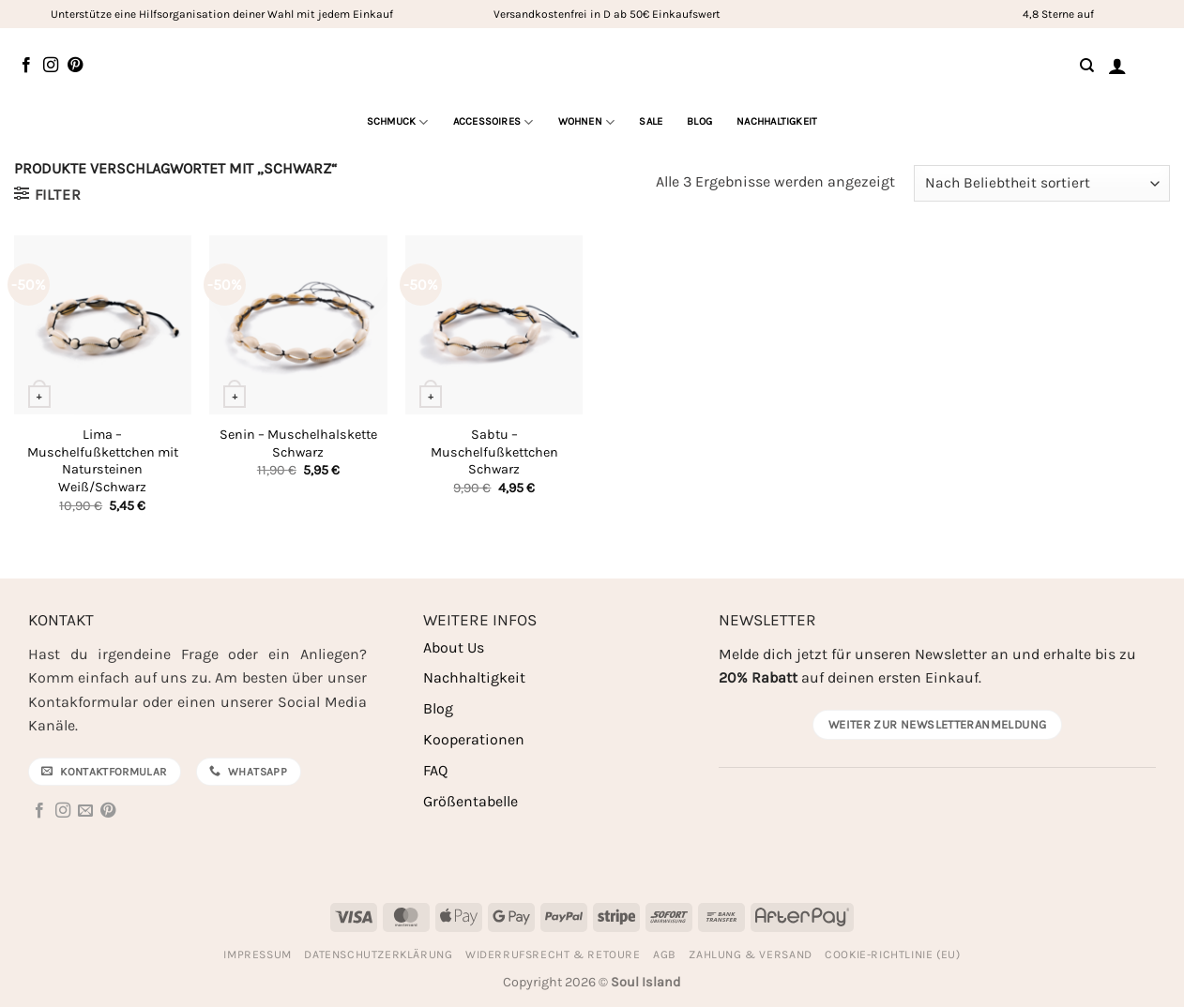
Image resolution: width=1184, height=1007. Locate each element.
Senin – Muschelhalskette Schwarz (298, 443)
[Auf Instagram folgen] (50, 65)
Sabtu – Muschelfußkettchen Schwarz (494, 452)
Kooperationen (473, 739)
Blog (699, 121)
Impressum (257, 954)
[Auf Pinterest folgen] (75, 65)
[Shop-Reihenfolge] (1042, 183)
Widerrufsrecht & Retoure (553, 954)
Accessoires (493, 122)
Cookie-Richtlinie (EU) (892, 954)
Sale (650, 121)
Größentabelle (470, 801)
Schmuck (398, 122)
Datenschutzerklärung (378, 954)
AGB (664, 954)
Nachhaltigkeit (776, 121)
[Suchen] (1087, 65)
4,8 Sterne (1048, 14)
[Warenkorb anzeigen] (1155, 65)
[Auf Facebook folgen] (26, 65)
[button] (1117, 65)
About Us (453, 647)
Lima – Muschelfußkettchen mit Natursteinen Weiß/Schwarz (102, 461)
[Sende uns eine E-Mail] (85, 811)
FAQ (435, 770)
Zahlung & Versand (750, 954)
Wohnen (586, 122)
